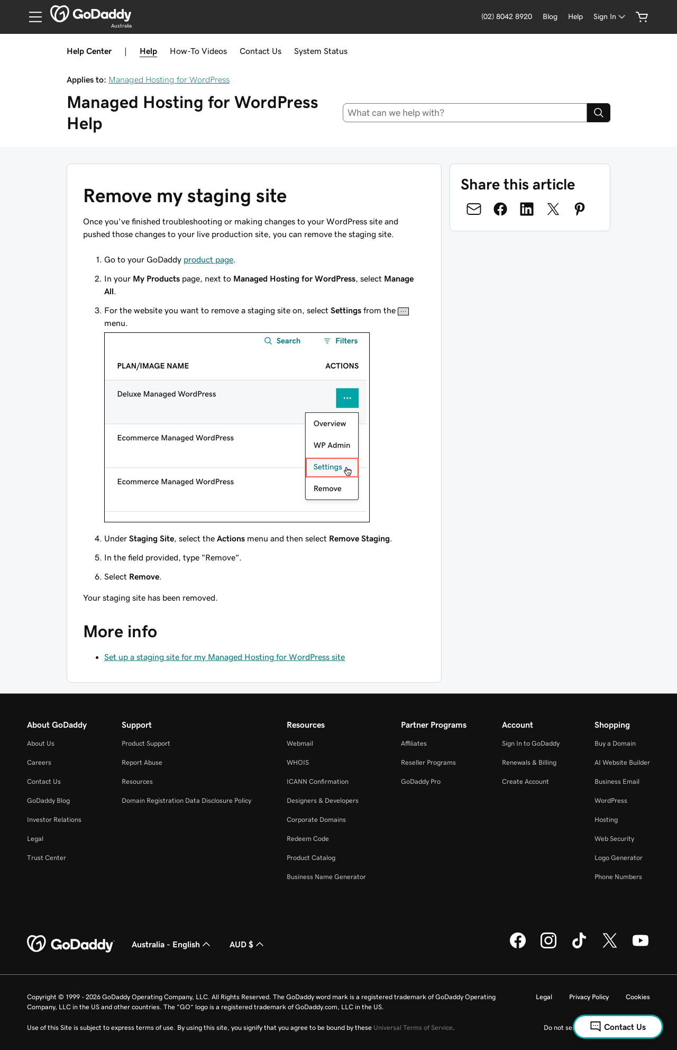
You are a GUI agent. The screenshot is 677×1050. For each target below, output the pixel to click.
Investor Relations (54, 819)
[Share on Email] (474, 209)
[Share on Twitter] (553, 209)
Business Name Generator (326, 876)
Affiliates (414, 743)
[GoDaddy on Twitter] (609, 947)
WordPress (610, 800)
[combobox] (465, 112)
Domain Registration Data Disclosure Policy (186, 800)
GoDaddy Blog (48, 800)
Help (148, 51)
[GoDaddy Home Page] (71, 944)
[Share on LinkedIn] (527, 209)
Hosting (606, 819)
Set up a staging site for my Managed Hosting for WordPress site (224, 657)
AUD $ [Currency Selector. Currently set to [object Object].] (248, 944)
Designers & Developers (323, 800)
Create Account (525, 781)
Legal (35, 838)
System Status (320, 51)
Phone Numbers (618, 876)
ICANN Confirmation (318, 781)
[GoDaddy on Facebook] (517, 947)
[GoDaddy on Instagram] (548, 947)
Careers (39, 762)
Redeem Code (308, 838)
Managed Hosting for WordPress (169, 79)
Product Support (146, 743)
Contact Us (260, 51)
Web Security (614, 838)
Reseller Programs (428, 762)
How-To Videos (198, 51)
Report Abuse (142, 762)
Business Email (616, 781)
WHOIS (298, 762)
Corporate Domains (316, 819)
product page (208, 259)
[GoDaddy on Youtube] (640, 947)
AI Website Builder (622, 762)
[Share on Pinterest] (579, 209)
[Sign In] (610, 16)
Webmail (300, 743)
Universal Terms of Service (413, 1027)
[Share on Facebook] (500, 209)
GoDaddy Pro (421, 781)
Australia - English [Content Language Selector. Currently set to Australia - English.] (172, 944)
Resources (137, 781)
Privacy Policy (589, 996)
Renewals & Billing (529, 762)
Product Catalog (311, 857)
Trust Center (46, 857)
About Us (40, 743)
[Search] (598, 112)
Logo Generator (618, 857)
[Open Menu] (31, 17)
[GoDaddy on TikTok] (579, 947)
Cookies (638, 996)
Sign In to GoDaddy (531, 743)
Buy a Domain (615, 743)
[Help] (575, 16)
